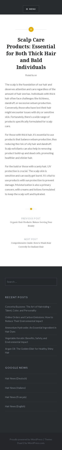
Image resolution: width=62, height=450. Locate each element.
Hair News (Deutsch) (16, 378)
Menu (32, 9)
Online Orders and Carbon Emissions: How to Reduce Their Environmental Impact (29, 319)
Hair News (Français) (15, 397)
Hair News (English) (15, 406)
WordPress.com (36, 443)
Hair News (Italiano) (15, 387)
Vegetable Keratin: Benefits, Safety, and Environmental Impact (26, 340)
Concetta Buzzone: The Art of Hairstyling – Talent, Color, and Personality (28, 308)
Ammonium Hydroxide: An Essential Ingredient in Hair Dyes (30, 329)
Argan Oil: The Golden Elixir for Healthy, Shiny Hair (29, 350)
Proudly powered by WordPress (26, 439)
